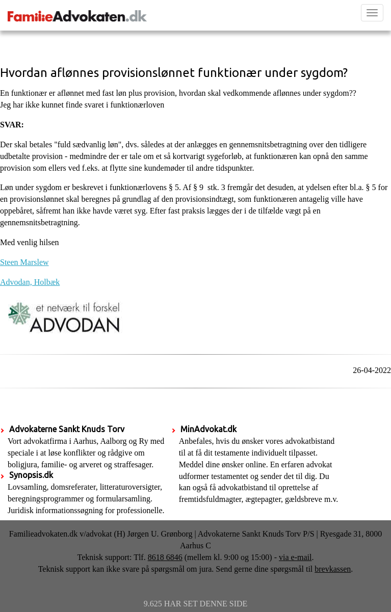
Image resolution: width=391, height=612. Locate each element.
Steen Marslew (24, 262)
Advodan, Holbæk (30, 282)
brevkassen (333, 569)
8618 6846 (165, 557)
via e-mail (295, 557)
